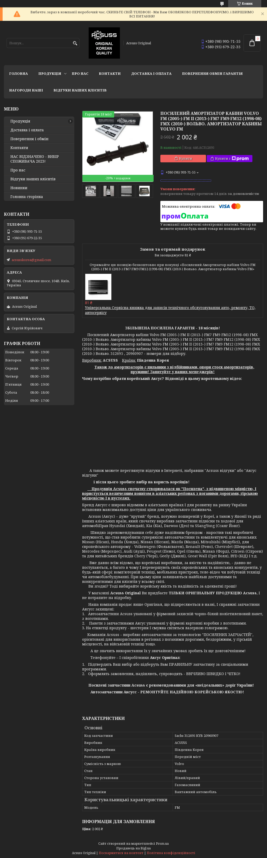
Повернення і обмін (29, 139)
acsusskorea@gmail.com (31, 260)
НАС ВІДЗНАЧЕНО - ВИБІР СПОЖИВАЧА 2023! (34, 159)
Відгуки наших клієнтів (80, 90)
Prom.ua (162, 843)
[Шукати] (75, 43)
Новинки (18, 188)
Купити (185, 158)
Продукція (49, 73)
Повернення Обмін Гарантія (212, 73)
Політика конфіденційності (171, 853)
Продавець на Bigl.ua (133, 848)
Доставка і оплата (151, 73)
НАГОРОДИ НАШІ (26, 90)
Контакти (110, 73)
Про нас (80, 73)
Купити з (232, 158)
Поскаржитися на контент (121, 853)
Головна (18, 73)
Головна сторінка (26, 196)
